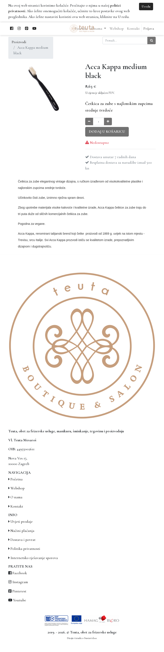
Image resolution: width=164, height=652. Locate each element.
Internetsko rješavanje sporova (34, 558)
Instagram (20, 582)
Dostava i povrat (22, 539)
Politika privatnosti (25, 548)
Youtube (19, 600)
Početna (16, 479)
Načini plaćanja (22, 530)
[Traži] (151, 40)
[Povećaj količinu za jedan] (108, 121)
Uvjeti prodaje (21, 521)
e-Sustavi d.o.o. (89, 638)
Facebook (19, 573)
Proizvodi (19, 42)
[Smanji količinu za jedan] (89, 121)
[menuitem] (116, 28)
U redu (146, 6)
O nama (16, 497)
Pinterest (19, 591)
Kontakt (16, 506)
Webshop (17, 488)
